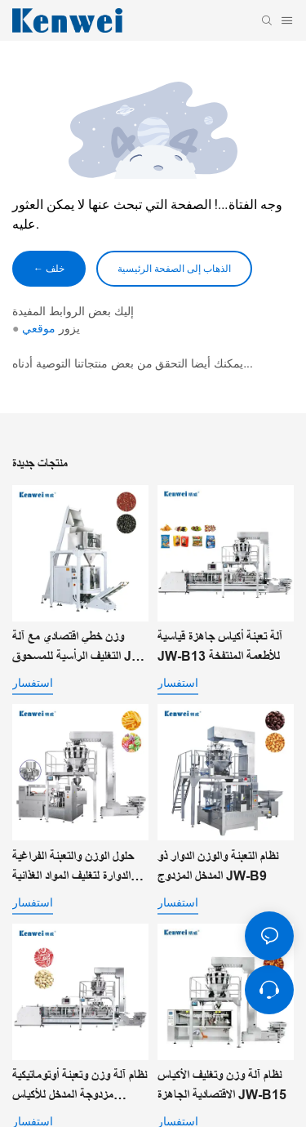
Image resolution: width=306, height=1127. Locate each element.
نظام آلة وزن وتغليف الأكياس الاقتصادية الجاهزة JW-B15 (221, 1085)
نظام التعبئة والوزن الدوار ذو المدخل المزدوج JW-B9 (217, 866)
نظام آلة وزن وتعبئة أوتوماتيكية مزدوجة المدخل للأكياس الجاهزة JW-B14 (79, 1086)
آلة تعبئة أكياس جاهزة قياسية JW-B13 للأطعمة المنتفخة (219, 646)
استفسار (32, 682)
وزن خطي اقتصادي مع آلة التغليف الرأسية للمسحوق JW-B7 (80, 648)
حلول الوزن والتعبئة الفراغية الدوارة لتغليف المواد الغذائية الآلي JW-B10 (73, 867)
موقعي (38, 328)
